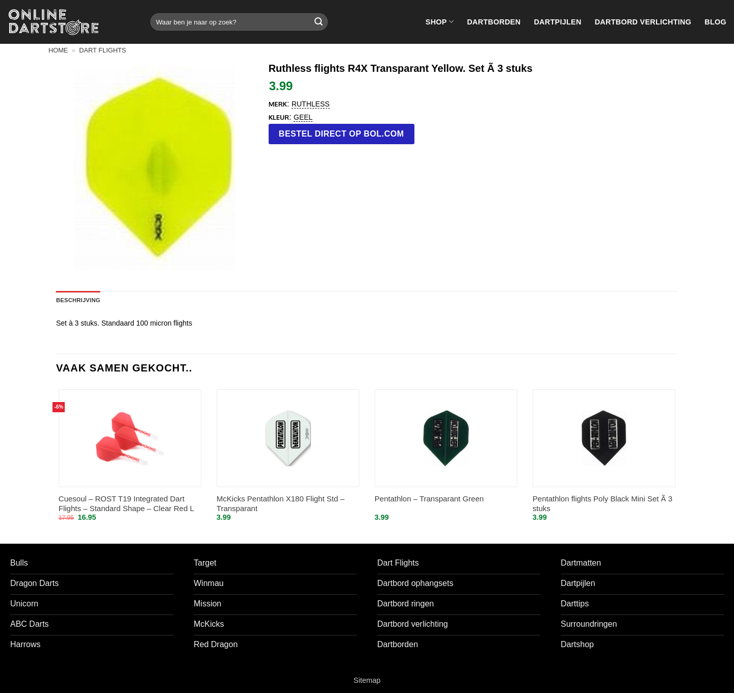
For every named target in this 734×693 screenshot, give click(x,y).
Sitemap (367, 680)
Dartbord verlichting (643, 22)
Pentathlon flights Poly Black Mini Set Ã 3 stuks (602, 503)
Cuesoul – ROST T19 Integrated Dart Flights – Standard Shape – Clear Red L (126, 503)
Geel (303, 117)
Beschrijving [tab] (78, 300)
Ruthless (311, 104)
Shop (440, 21)
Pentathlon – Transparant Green (429, 498)
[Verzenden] (318, 22)
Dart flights (102, 50)
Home (58, 50)
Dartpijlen (557, 22)
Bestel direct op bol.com (341, 133)
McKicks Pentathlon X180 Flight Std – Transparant (281, 503)
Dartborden (493, 22)
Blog (715, 22)
